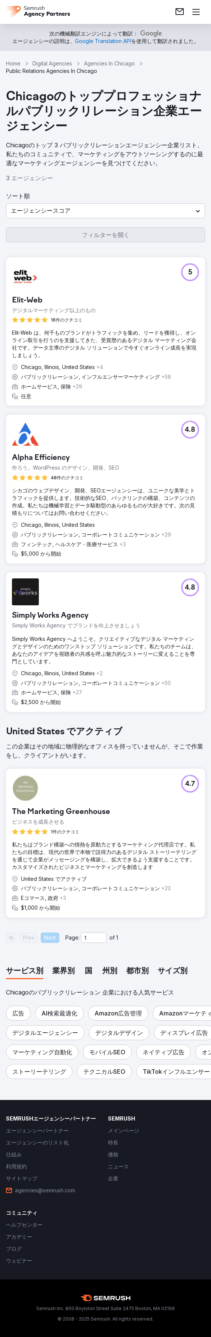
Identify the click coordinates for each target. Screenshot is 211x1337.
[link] (179, 12)
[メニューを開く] (196, 11)
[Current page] (93, 938)
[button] (105, 210)
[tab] (24, 971)
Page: (72, 937)
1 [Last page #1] (117, 937)
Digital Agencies (52, 63)
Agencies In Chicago (109, 63)
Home (13, 63)
